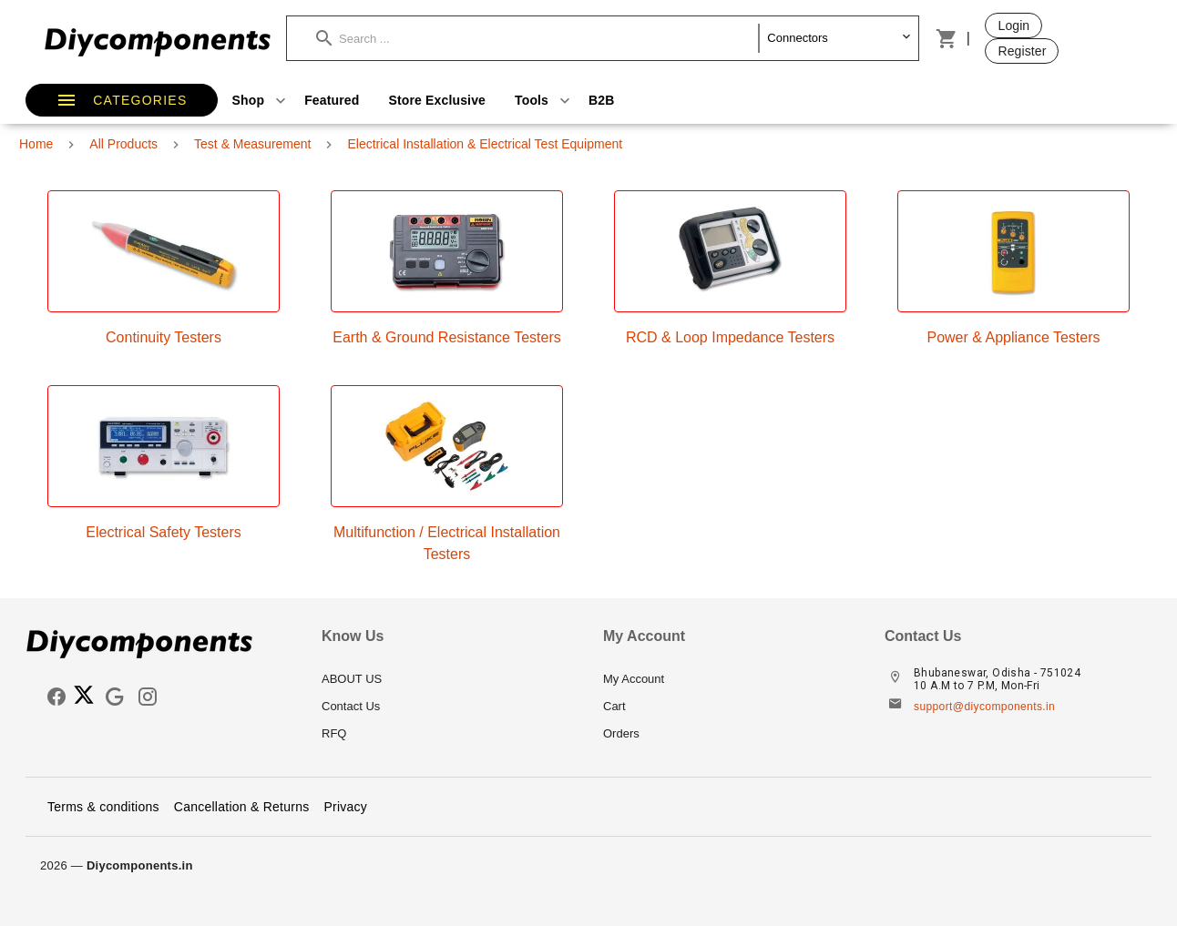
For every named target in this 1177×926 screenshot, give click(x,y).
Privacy (345, 806)
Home (36, 144)
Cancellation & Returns (242, 806)
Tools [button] (544, 100)
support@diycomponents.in (984, 706)
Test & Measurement (252, 144)
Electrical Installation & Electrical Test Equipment (484, 144)
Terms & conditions (103, 806)
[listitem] (447, 679)
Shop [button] (261, 100)
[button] (537, 38)
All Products (123, 144)
